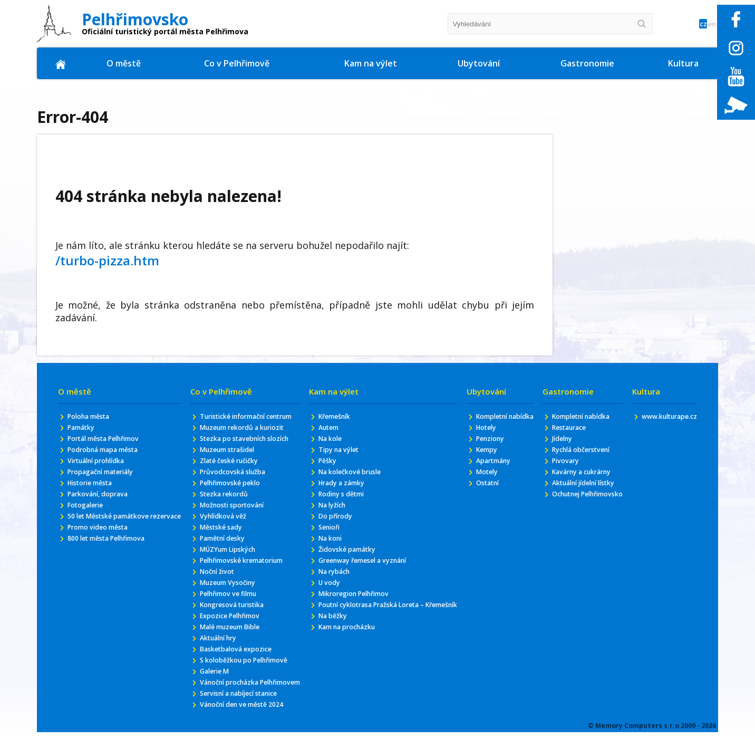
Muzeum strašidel (230, 463)
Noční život (217, 597)
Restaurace (567, 429)
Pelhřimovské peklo (232, 500)
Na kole (328, 441)
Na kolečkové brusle (351, 478)
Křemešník (333, 417)
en (707, 24)
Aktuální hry (220, 670)
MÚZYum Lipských (230, 573)
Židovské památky (348, 563)
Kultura (683, 63)
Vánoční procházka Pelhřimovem (231, 723)
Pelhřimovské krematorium (247, 585)
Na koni (328, 550)
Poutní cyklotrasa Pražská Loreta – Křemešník (377, 628)
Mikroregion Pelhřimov (356, 611)
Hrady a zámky (342, 490)
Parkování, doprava (103, 502)
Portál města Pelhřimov (110, 441)
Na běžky (331, 645)
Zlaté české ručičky (232, 476)
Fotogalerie (88, 514)
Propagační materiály (107, 478)
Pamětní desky (224, 560)
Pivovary (561, 465)
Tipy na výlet (338, 453)
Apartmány (496, 476)
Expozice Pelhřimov (232, 645)
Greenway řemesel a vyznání (366, 575)
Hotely (487, 439)
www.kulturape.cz (664, 417)
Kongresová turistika (236, 633)
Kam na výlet (371, 63)
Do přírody (333, 526)
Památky (84, 429)
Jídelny (558, 441)
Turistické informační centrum (237, 422)
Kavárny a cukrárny (582, 478)
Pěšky (324, 465)
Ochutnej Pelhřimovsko (570, 517)
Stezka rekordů (225, 512)
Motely (487, 488)
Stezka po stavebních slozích (250, 451)
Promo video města (103, 548)
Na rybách (333, 587)
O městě (125, 63)
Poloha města (93, 417)
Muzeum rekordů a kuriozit (247, 439)
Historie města (94, 490)
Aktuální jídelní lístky (574, 495)
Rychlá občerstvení (580, 453)
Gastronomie (588, 63)
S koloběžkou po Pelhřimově (248, 694)
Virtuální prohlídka (102, 465)
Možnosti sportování (235, 524)
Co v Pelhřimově (237, 63)
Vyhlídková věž (224, 536)
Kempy (487, 463)
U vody (326, 599)
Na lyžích (330, 514)
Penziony (491, 451)
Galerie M (214, 706)
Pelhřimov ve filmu (231, 621)
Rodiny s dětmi (342, 502)
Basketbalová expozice (239, 682)
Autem (326, 429)
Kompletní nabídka (492, 422)
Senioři (327, 538)
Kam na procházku (349, 657)
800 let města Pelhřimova (114, 560)
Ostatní (489, 500)
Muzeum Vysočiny (230, 609)
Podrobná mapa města (110, 453)
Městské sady (222, 548)
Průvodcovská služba (235, 488)
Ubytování (479, 63)
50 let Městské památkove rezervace (115, 531)
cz (691, 24)
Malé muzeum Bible (233, 657)
